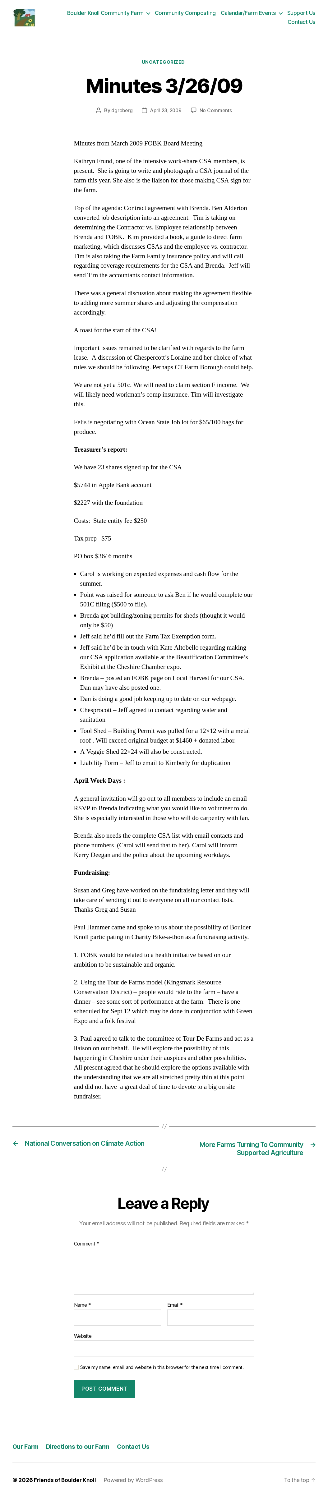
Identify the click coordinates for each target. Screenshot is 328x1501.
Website (83, 1339)
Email (175, 1308)
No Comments (217, 113)
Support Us (301, 14)
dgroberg (121, 113)
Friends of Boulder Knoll (66, 1483)
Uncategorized (164, 65)
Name (82, 1308)
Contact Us (302, 23)
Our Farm (26, 1450)
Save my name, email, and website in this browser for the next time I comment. (162, 1371)
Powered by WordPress (134, 1483)
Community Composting (185, 14)
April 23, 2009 (165, 113)
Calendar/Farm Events (248, 14)
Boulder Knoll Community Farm (105, 14)
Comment (87, 1247)
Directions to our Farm (81, 1450)
